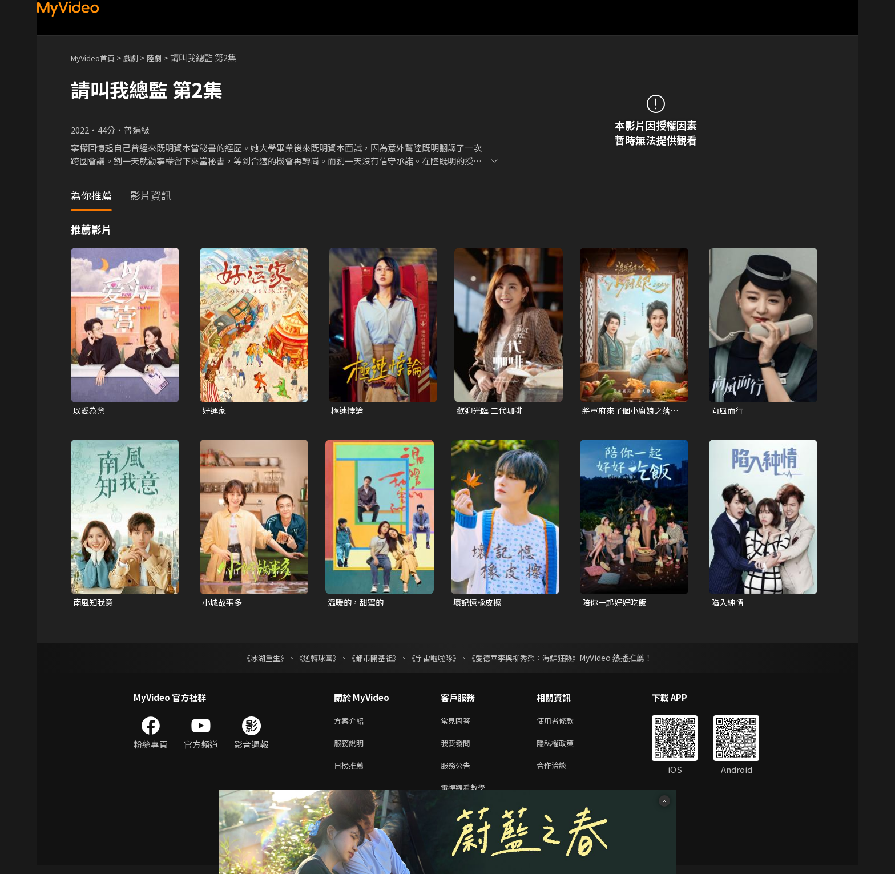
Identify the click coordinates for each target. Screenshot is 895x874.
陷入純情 (728, 604)
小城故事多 (223, 604)
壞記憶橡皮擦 (479, 604)
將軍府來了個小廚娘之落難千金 (629, 411)
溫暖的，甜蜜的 (358, 604)
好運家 (215, 411)
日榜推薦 (351, 771)
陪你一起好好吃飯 (616, 604)
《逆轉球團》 (311, 659)
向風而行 (728, 411)
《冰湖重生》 (255, 659)
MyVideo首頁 (97, 57)
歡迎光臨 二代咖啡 (492, 411)
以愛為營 (90, 411)
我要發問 (458, 747)
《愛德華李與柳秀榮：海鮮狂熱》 (531, 659)
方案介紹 (351, 723)
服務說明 (351, 747)
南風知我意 (94, 604)
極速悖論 (348, 411)
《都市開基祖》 (371, 659)
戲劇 (139, 57)
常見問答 (458, 723)
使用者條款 (564, 723)
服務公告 (458, 771)
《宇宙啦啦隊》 (435, 659)
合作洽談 (560, 771)
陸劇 (165, 57)
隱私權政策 (564, 747)
